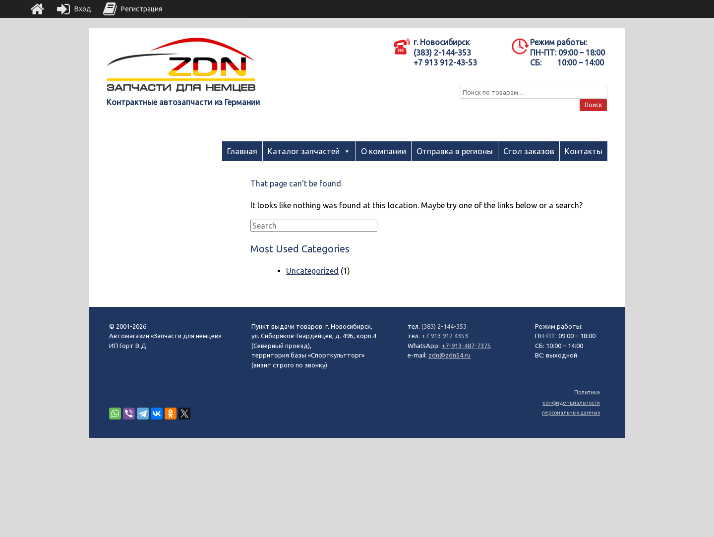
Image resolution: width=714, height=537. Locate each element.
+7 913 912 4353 (444, 335)
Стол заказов (528, 151)
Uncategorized (312, 270)
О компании (383, 151)
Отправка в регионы (454, 151)
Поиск (593, 105)
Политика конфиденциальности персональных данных (571, 402)
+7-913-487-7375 (466, 345)
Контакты (583, 151)
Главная (242, 151)
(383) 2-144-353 (444, 326)
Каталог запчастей (304, 151)
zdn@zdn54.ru (449, 355)
